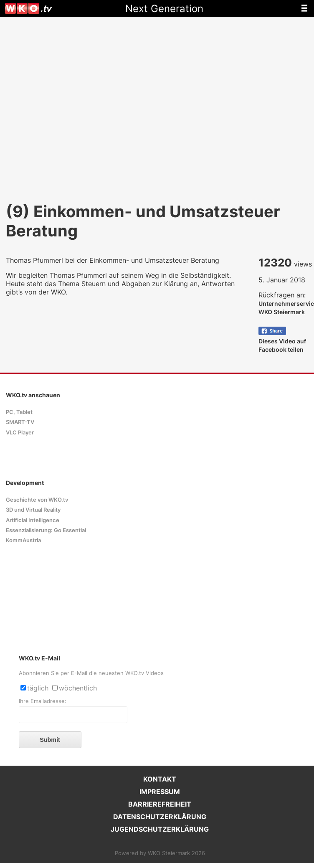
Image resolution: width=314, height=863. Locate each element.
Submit (50, 739)
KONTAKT (159, 779)
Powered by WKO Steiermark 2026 (160, 853)
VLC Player (20, 432)
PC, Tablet (19, 412)
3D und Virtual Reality (33, 510)
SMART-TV (20, 422)
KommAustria (23, 540)
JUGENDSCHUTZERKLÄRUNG (160, 829)
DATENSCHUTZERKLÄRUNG (159, 816)
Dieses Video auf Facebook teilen (282, 341)
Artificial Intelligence (32, 520)
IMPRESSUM (159, 791)
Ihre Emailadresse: (42, 701)
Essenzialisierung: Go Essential (46, 530)
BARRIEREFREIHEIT (159, 804)
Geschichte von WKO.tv (37, 500)
